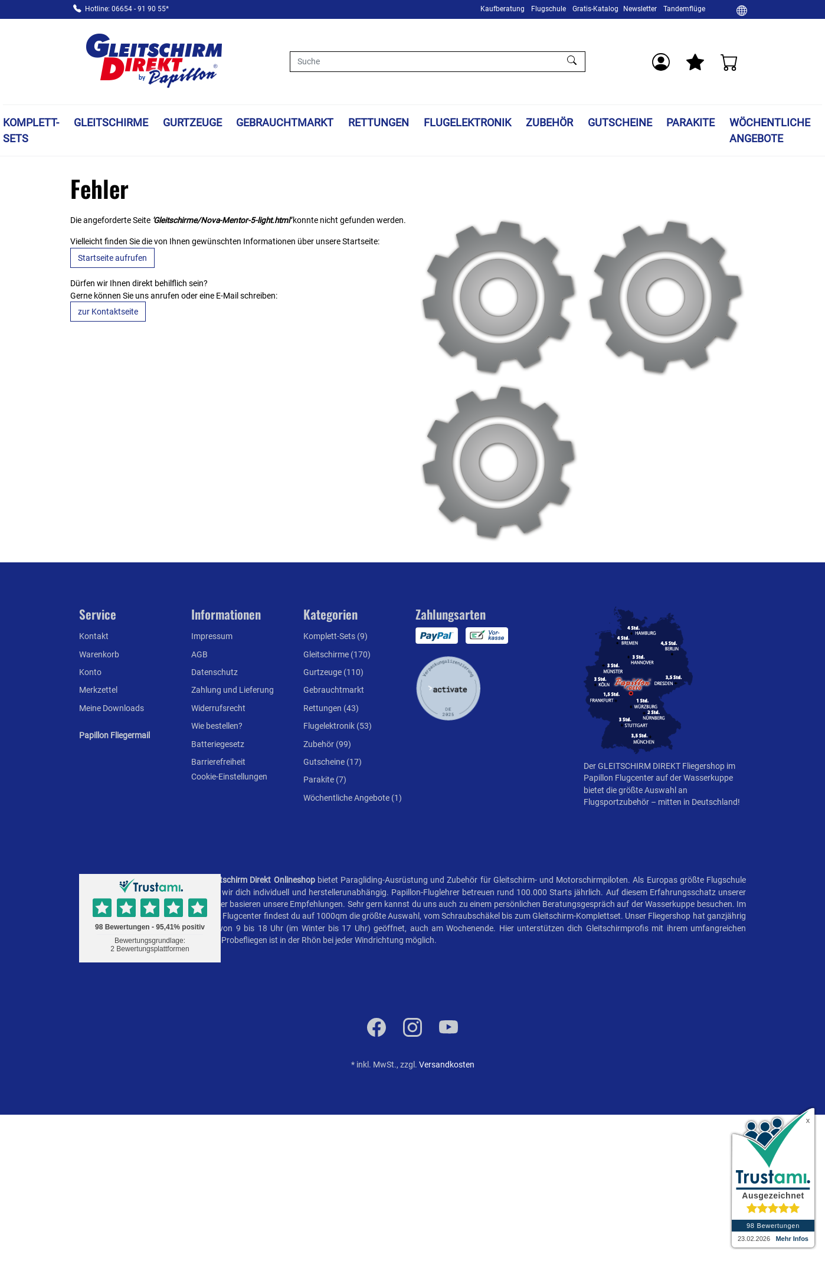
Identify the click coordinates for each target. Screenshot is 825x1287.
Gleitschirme (111, 122)
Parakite (690, 122)
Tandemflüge (684, 9)
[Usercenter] (660, 62)
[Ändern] (742, 10)
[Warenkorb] (729, 62)
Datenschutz (214, 672)
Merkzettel (98, 690)
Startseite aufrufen (112, 258)
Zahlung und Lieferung (232, 690)
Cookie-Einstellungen (229, 776)
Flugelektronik (467, 122)
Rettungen (378, 122)
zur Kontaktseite (108, 311)
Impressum (212, 636)
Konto (90, 672)
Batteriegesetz (217, 744)
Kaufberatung (502, 9)
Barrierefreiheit (218, 762)
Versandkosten (446, 1064)
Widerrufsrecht (218, 708)
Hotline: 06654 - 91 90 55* (127, 9)
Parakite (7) (324, 779)
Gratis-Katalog (595, 9)
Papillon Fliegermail (114, 735)
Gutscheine (620, 122)
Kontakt (94, 636)
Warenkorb (99, 654)
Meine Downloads (111, 708)
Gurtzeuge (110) (333, 672)
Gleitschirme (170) (337, 654)
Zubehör (549, 122)
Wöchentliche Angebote (769, 130)
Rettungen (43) (331, 708)
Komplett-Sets (31, 130)
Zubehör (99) (327, 744)
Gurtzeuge (192, 122)
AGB (199, 654)
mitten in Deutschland (698, 802)
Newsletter (640, 9)
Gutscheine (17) (332, 762)
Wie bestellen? (217, 726)
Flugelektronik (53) (337, 726)
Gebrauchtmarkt (284, 122)
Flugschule (548, 9)
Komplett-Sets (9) (335, 636)
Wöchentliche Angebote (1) (352, 798)
